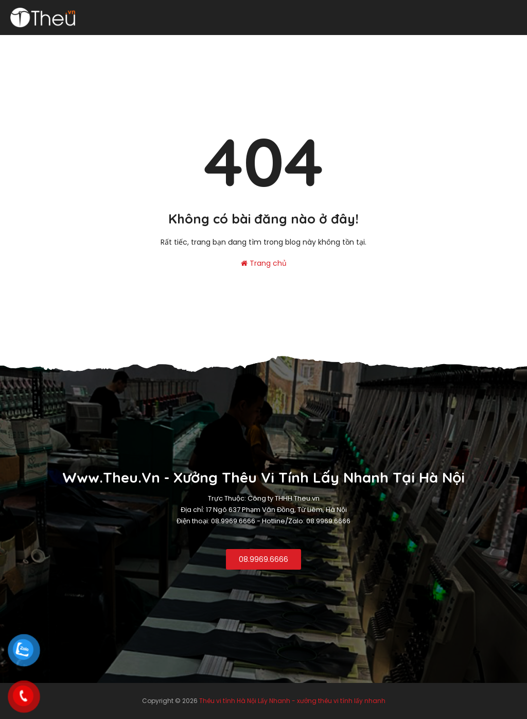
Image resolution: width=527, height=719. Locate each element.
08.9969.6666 (263, 559)
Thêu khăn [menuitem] (237, 44)
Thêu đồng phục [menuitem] (176, 44)
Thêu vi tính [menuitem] (60, 44)
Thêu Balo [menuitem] (419, 44)
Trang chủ (264, 263)
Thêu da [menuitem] (465, 44)
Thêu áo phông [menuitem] (297, 44)
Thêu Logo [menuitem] (114, 44)
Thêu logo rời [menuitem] (363, 44)
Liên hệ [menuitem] (505, 44)
